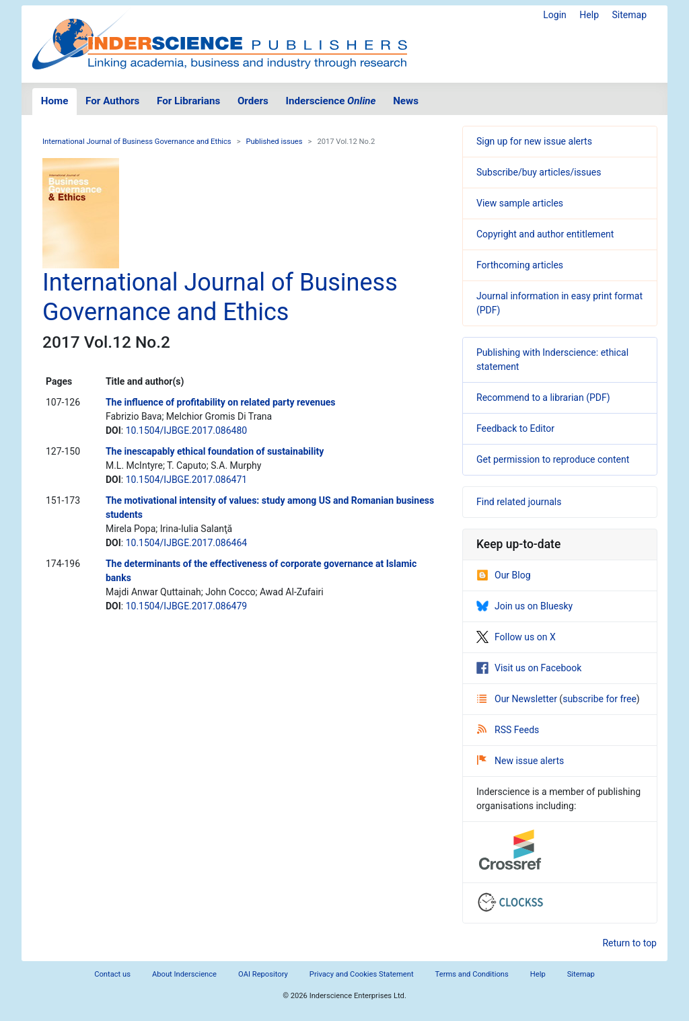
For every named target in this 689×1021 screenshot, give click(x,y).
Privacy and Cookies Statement (362, 974)
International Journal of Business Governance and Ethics (136, 141)
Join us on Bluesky (524, 606)
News (406, 101)
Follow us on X (516, 637)
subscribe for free (600, 698)
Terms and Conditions (472, 974)
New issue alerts (520, 760)
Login (555, 14)
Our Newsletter (518, 698)
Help (589, 14)
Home (55, 101)
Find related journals (518, 501)
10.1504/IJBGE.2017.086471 (187, 479)
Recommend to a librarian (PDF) (543, 397)
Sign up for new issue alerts (534, 141)
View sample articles (519, 203)
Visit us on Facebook (528, 668)
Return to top (629, 943)
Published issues (274, 141)
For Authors (112, 101)
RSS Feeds (508, 729)
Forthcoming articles (519, 265)
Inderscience (331, 101)
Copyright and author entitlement (545, 234)
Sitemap (629, 14)
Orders (253, 101)
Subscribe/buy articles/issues (538, 172)
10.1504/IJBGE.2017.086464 (187, 542)
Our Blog (503, 575)
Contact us (112, 974)
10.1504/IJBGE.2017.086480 (187, 430)
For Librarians (188, 101)
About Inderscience (184, 974)
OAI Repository (263, 974)
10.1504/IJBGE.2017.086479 (187, 606)
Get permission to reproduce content (552, 459)
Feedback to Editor (515, 428)
